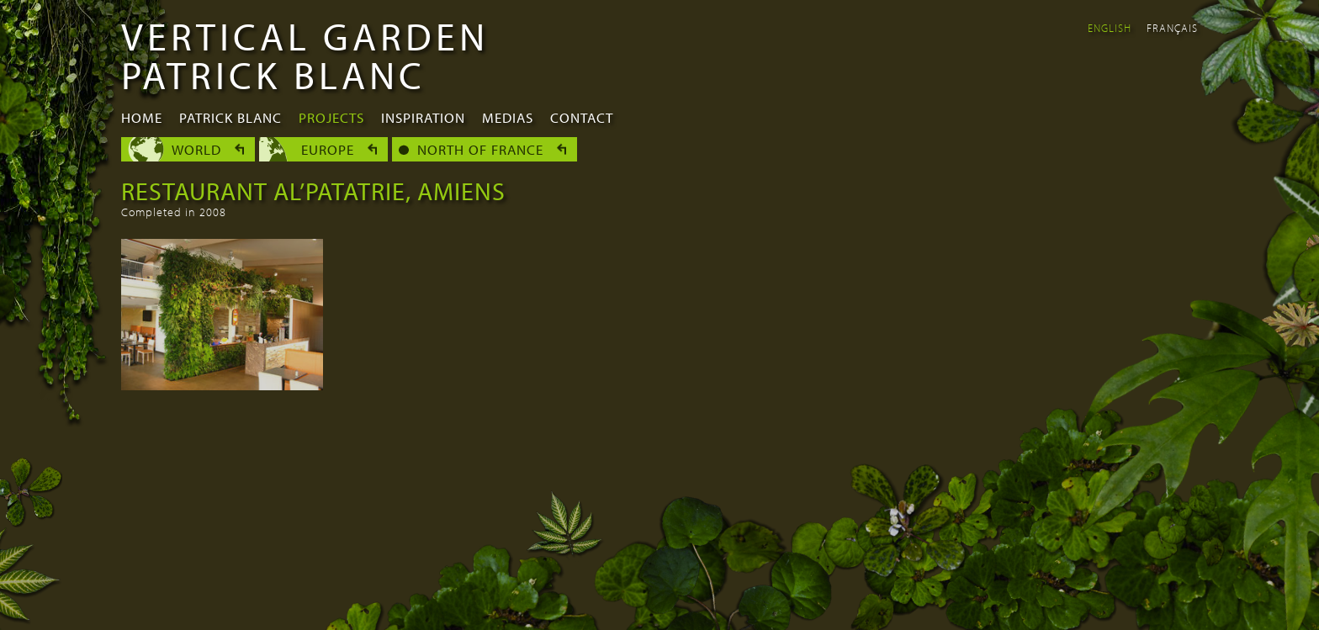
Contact (581, 117)
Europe (327, 149)
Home (141, 117)
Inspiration (423, 117)
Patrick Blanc (230, 117)
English (1109, 27)
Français (1172, 27)
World (196, 149)
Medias (507, 117)
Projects (331, 117)
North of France (480, 149)
